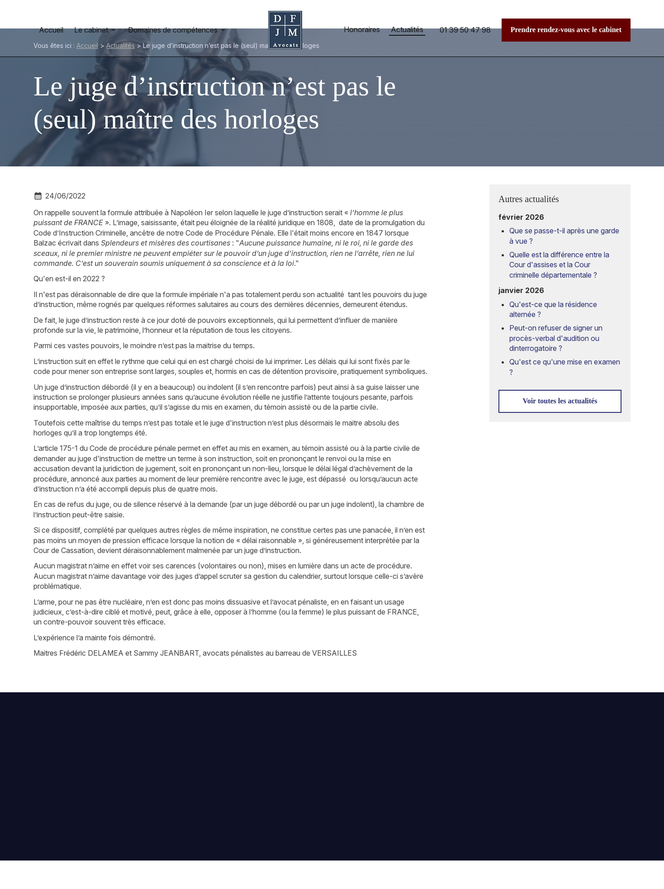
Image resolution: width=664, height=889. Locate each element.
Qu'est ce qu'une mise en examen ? (564, 366)
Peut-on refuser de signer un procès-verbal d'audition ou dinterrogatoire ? (555, 338)
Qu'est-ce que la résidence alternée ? (553, 309)
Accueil (51, 29)
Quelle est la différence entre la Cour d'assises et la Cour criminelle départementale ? (559, 264)
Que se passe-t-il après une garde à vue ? (564, 235)
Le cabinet (91, 29)
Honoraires (362, 29)
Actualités (407, 29)
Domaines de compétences (173, 29)
